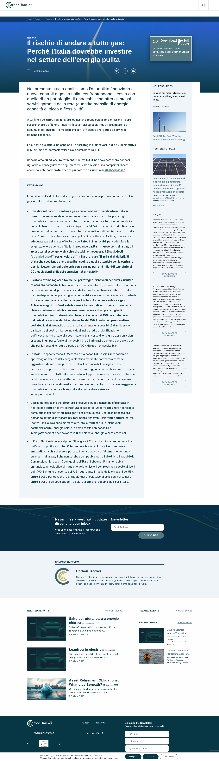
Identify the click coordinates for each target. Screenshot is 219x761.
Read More (158, 204)
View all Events (184, 609)
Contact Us (100, 722)
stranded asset (114, 169)
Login (175, 52)
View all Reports (113, 609)
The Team (86, 722)
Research (38, 19)
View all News (185, 621)
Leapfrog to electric (85, 648)
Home (29, 19)
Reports (49, 19)
